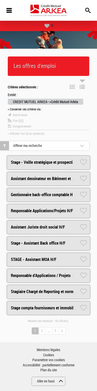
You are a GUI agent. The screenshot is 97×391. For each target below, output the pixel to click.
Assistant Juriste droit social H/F (38, 227)
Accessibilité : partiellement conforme (48, 365)
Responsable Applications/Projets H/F (42, 210)
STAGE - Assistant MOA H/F (33, 259)
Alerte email (20, 115)
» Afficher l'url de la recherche (26, 134)
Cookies (48, 355)
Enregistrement (22, 126)
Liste (82, 87)
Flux (18, 121)
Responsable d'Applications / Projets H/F (44, 275)
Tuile (72, 87)
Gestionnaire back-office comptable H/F (43, 194)
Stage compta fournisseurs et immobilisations (48, 307)
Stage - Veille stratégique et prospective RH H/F (50, 162)
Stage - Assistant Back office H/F (38, 243)
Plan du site (48, 370)
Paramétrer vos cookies (48, 360)
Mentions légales (48, 350)
